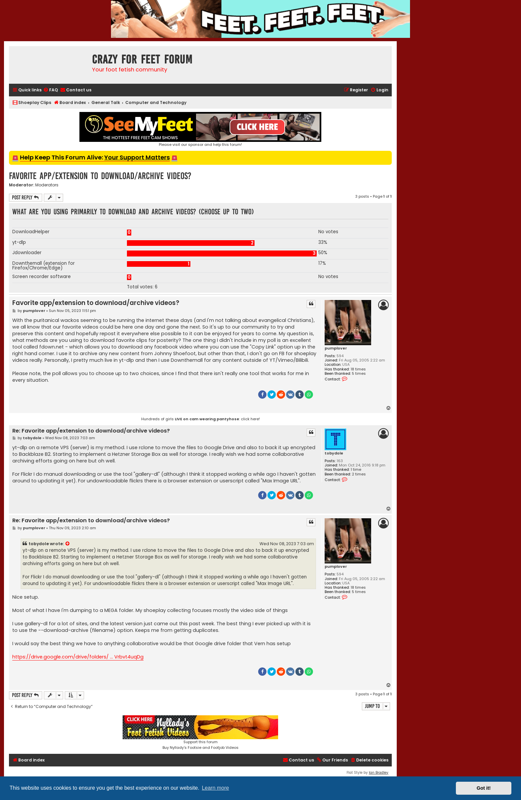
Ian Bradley (378, 772)
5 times (359, 373)
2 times (359, 474)
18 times (358, 369)
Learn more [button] (215, 788)
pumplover (336, 348)
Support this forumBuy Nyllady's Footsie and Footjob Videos (200, 732)
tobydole (334, 453)
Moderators (46, 185)
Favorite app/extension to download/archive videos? (100, 176)
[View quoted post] (68, 544)
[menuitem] (50, 90)
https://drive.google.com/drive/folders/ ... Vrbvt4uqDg (78, 656)
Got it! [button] (484, 788)
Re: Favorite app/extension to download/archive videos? (91, 431)
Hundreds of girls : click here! (200, 419)
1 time (356, 469)
